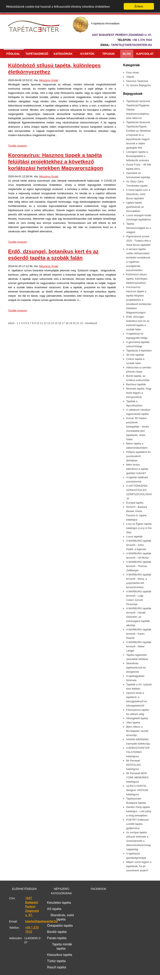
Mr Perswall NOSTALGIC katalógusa (133, 764)
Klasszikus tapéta (59, 954)
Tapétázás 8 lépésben (139, 350)
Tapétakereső (36, 53)
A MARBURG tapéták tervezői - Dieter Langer (138, 646)
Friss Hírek (132, 72)
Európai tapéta (134, 502)
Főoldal (13, 53)
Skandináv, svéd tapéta (62, 917)
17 (63, 323)
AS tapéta (54, 909)
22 (82, 323)
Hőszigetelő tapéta (137, 718)
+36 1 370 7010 (142, 39)
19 (71, 323)
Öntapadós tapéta (60, 925)
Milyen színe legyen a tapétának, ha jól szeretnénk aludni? (138, 866)
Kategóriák (63, 53)
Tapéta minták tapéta (62, 946)
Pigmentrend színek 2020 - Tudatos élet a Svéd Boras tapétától (138, 240)
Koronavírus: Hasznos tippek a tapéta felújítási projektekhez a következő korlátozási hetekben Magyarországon (55, 161)
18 (67, 323)
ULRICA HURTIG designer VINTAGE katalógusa (137, 790)
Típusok (108, 53)
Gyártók (87, 53)
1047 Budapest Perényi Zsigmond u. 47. (32, 906)
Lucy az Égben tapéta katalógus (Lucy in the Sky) (139, 528)
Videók (130, 76)
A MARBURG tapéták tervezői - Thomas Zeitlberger (138, 566)
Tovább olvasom (17, 145)
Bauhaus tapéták (136, 384)
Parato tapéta (56, 938)
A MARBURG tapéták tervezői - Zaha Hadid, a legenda (138, 545)
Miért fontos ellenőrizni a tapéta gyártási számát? (137, 469)
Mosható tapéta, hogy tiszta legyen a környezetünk (138, 393)
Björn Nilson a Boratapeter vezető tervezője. (137, 731)
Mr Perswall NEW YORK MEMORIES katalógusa (137, 777)
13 (49, 323)
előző (11, 323)
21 (78, 323)
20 (74, 323)
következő (91, 323)
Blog (127, 53)
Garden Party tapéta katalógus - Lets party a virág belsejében (138, 811)
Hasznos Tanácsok (137, 81)
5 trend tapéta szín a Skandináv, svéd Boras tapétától (138, 194)
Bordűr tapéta (57, 932)
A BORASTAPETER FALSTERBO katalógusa (138, 752)
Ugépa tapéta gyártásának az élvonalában (135, 207)
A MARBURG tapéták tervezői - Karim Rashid (138, 633)
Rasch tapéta (56, 967)
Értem (139, 6)
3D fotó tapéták (135, 354)
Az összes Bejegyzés (138, 85)
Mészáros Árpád (48, 80)
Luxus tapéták (134, 536)
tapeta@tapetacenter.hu (131, 44)
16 (60, 323)
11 (42, 323)
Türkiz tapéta (56, 961)
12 (45, 323)
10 (38, 323)
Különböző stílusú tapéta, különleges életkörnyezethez (137, 278)
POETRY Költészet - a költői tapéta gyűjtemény (138, 824)
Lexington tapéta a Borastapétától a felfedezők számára (137, 156)
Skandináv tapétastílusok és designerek (136, 667)
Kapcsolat (145, 53)
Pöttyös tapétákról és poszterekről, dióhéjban (138, 456)
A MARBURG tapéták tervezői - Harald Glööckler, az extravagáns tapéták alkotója (138, 617)
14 (53, 323)
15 (56, 323)
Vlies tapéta (133, 722)
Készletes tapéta (59, 902)
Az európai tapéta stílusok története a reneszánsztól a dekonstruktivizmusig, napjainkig (138, 841)
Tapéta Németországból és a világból (138, 228)
